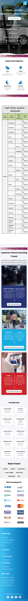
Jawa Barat (14, 33)
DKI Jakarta (17, 29)
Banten (9, 29)
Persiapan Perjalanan (8, 577)
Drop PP (19, 332)
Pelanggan (7, 559)
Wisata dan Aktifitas (8, 582)
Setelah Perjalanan (8, 585)
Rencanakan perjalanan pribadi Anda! (14, 346)
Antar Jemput (20, 289)
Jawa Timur (19, 37)
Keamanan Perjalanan (9, 580)
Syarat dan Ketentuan (9, 540)
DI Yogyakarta (11, 40)
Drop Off (9, 332)
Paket (9, 376)
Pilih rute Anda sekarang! (14, 304)
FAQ (4, 545)
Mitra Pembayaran (8, 568)
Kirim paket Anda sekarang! (14, 391)
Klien (5, 554)
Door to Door (9, 289)
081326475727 (14, 19)
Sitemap (5, 537)
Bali (19, 40)
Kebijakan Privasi (7, 542)
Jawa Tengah (9, 37)
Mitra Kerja (6, 566)
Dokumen (20, 376)
